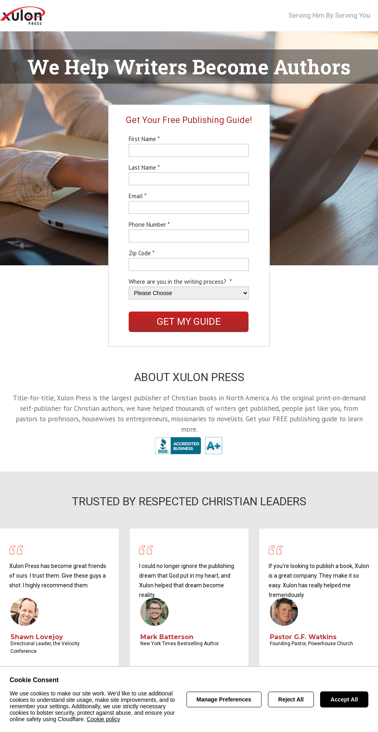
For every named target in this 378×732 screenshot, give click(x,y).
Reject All (291, 699)
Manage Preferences (224, 699)
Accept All (344, 699)
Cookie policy (103, 719)
